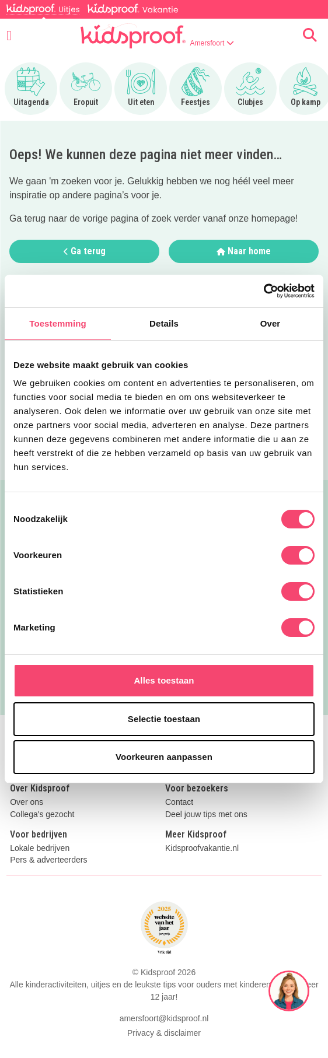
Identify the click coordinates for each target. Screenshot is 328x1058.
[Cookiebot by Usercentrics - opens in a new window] (263, 291)
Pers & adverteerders (48, 860)
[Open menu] (9, 35)
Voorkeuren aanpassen (164, 757)
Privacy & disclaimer (164, 1033)
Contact (179, 802)
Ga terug (85, 251)
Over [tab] (270, 323)
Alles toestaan (164, 680)
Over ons (26, 802)
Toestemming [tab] (57, 323)
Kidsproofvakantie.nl (202, 848)
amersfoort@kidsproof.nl (164, 1018)
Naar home (244, 251)
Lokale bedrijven (39, 848)
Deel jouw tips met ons (206, 814)
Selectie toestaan (164, 719)
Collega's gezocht (42, 814)
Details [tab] (164, 323)
